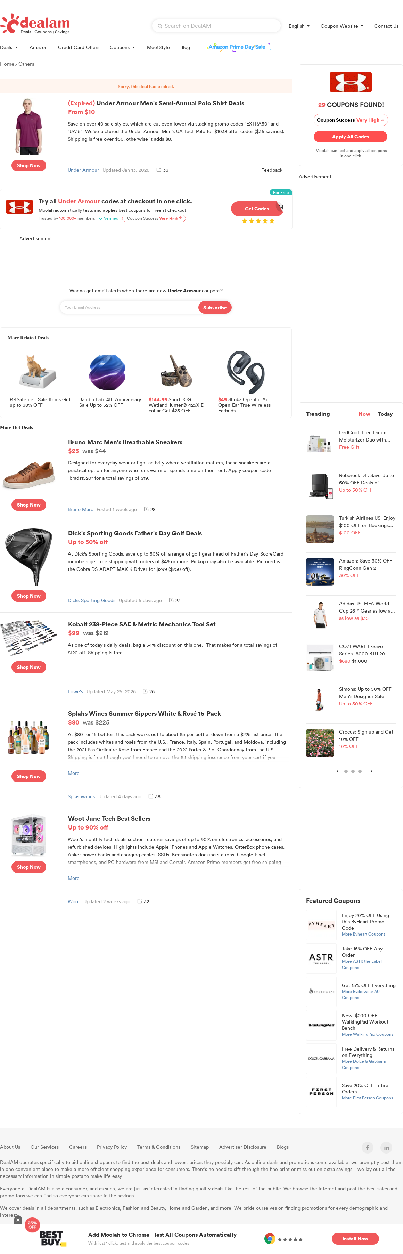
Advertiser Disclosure (242, 1146)
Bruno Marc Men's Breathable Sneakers (178, 446)
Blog (185, 47)
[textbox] (216, 25)
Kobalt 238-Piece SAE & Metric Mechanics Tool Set (178, 628)
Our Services (45, 1146)
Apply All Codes (350, 136)
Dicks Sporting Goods (91, 600)
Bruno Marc (80, 509)
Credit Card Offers (78, 47)
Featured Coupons (333, 900)
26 (149, 691)
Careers (78, 1146)
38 (154, 796)
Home (7, 63)
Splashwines (81, 796)
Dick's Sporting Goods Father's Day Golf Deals (178, 537)
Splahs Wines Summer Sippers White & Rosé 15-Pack (178, 717)
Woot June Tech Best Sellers (178, 822)
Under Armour (83, 170)
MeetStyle (158, 47)
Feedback (271, 170)
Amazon (39, 47)
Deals (9, 46)
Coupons (123, 46)
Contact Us (386, 26)
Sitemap (200, 1146)
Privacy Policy (112, 1146)
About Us (10, 1146)
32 (143, 901)
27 (174, 600)
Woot (74, 901)
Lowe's (75, 691)
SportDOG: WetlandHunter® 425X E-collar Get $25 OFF (177, 404)
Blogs (283, 1146)
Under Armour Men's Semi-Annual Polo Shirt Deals (178, 107)
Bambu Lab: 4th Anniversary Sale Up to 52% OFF (110, 402)
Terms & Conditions (158, 1146)
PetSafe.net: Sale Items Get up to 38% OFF (40, 402)
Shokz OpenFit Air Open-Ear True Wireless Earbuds (244, 404)
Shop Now (29, 165)
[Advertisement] (145, 260)
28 (150, 509)
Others (26, 63)
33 (162, 170)
